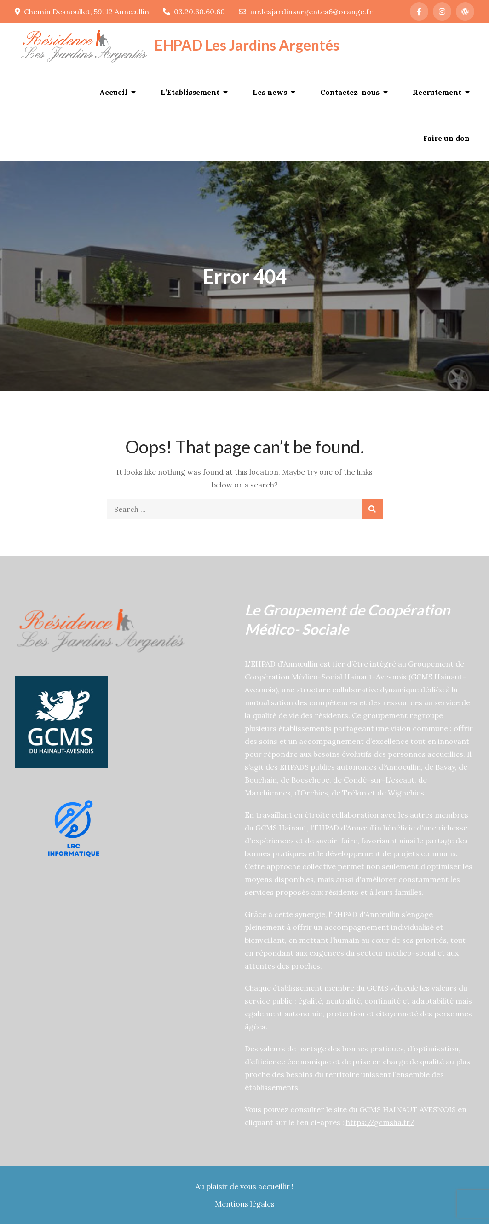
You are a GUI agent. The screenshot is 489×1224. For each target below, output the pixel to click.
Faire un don (446, 138)
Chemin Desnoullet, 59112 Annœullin (82, 11)
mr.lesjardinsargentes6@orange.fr (306, 11)
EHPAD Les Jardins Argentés (247, 45)
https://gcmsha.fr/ (380, 1122)
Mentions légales (245, 1203)
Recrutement (437, 92)
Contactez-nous (350, 92)
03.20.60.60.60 (194, 11)
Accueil (113, 92)
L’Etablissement (190, 92)
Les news (270, 92)
